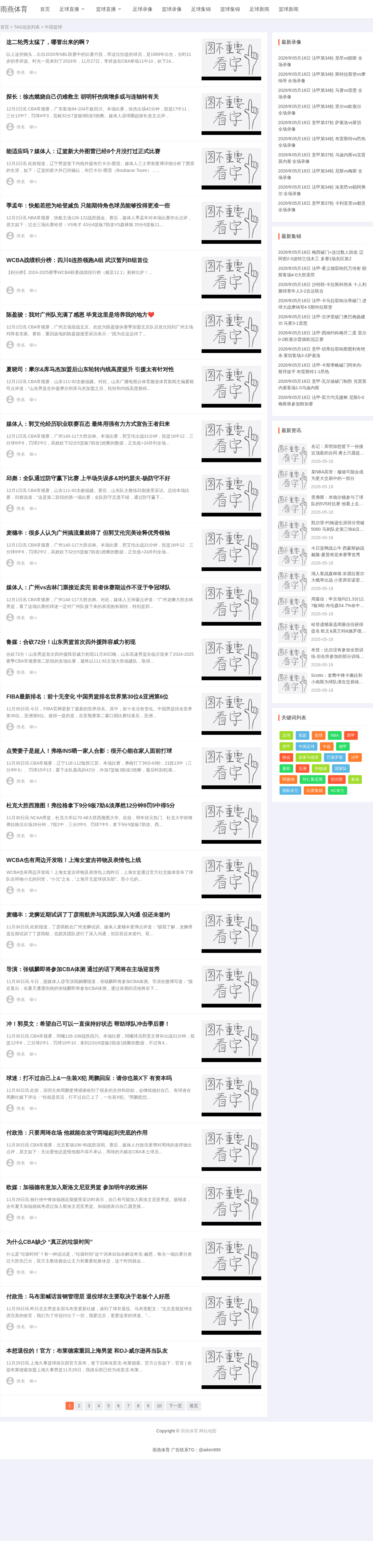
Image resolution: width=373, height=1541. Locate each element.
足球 (286, 735)
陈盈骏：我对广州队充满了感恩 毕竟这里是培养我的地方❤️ (82, 332)
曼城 (355, 779)
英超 (302, 735)
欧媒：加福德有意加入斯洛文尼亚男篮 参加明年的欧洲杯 (78, 1255)
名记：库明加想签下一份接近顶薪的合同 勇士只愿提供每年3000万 (338, 453)
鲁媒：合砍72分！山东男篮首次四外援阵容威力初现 (72, 678)
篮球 (319, 735)
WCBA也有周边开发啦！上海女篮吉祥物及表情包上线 (75, 909)
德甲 (343, 746)
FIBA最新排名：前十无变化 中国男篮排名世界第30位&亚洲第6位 (89, 736)
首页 (45, 9)
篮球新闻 (288, 9)
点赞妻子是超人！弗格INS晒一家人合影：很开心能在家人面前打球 (91, 794)
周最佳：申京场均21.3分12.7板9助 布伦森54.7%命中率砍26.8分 (338, 605)
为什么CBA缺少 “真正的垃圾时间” (51, 1313)
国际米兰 (290, 790)
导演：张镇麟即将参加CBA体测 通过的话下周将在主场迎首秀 (84, 1024)
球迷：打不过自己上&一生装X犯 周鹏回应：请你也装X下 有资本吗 (91, 1140)
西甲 (351, 735)
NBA (335, 735)
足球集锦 (201, 9)
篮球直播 (106, 9)
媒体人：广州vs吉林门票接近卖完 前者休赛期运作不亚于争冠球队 (90, 621)
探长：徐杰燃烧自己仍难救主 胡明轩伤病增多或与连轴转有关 (84, 101)
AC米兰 (337, 790)
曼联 (286, 768)
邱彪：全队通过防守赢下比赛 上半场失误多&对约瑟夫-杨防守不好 (90, 505)
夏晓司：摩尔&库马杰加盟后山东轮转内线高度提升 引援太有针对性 (92, 390)
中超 (327, 746)
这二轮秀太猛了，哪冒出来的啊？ (50, 44)
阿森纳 (288, 779)
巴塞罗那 (335, 757)
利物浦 (321, 768)
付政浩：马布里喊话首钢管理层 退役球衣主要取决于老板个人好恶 (90, 1371)
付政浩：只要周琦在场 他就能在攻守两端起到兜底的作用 (78, 1198)
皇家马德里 (308, 757)
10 (159, 1482)
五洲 (302, 768)
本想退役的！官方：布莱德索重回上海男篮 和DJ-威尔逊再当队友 (89, 1428)
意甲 (286, 746)
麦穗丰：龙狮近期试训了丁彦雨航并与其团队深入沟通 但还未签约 (90, 967)
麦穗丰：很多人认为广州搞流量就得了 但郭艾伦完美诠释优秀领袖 (90, 563)
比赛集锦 (315, 790)
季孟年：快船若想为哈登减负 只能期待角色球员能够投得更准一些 (90, 217)
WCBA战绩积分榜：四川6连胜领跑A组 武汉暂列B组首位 (79, 274)
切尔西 (337, 779)
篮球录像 (172, 9)
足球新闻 (259, 9)
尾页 (193, 1482)
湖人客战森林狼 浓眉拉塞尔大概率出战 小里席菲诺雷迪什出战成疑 (338, 580)
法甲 (355, 757)
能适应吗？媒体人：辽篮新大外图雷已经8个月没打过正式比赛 (85, 159)
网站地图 (207, 1505)
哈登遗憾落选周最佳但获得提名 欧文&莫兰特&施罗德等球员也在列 (338, 631)
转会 (286, 757)
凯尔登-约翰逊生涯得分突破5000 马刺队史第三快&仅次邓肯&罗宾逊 (338, 529)
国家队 (341, 768)
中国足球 (306, 746)
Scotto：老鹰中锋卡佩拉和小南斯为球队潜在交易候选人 (337, 682)
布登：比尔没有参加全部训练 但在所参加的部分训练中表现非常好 (338, 656)
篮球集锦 (230, 9)
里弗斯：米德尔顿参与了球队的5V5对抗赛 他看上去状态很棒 (337, 504)
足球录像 (142, 9)
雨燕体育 (14, 9)
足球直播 (69, 9)
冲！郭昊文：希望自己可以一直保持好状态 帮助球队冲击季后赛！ (90, 1082)
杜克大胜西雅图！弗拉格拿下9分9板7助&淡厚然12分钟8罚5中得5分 (92, 851)
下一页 (175, 1482)
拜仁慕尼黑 (312, 779)
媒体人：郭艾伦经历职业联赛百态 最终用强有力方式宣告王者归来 (90, 447)
